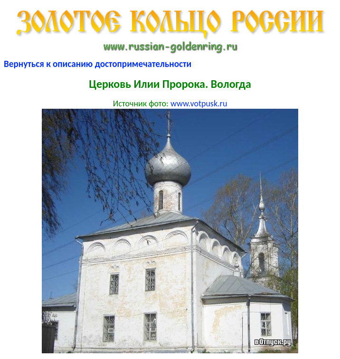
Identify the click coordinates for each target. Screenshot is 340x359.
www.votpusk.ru (198, 103)
